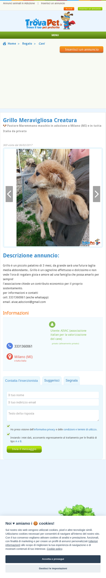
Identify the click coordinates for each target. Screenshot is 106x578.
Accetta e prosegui (53, 559)
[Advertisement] (53, 79)
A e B (18, 441)
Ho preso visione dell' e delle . (53, 429)
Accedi (69, 9)
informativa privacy (44, 429)
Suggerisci (52, 380)
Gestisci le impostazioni (53, 568)
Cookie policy (54, 548)
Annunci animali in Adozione (19, 3)
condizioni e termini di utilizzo (80, 429)
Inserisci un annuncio (53, 3)
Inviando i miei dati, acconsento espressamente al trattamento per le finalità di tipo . (53, 439)
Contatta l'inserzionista (21, 380)
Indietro (9, 194)
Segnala (72, 380)
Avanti (96, 194)
